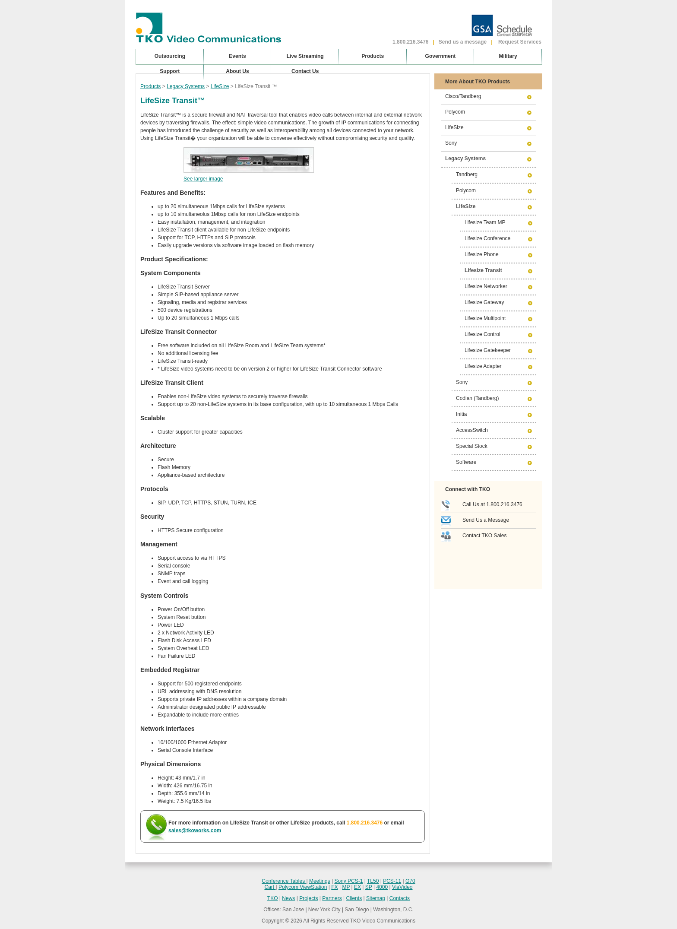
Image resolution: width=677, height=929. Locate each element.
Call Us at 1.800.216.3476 (492, 504)
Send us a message (463, 42)
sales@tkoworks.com (194, 831)
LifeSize (220, 86)
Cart (269, 887)
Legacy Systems (186, 86)
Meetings (319, 881)
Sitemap (375, 898)
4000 (382, 887)
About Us (237, 71)
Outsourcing (170, 56)
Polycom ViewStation (302, 887)
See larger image (203, 179)
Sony (451, 143)
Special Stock (471, 446)
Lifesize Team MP (485, 222)
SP (368, 887)
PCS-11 (392, 881)
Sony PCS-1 (348, 881)
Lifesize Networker (486, 286)
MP (346, 887)
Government (440, 56)
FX (334, 887)
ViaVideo (402, 887)
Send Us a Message (485, 520)
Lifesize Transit (483, 270)
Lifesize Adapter (483, 366)
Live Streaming (305, 56)
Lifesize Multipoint (485, 318)
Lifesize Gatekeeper (488, 350)
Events (237, 56)
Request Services (519, 42)
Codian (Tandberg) (477, 398)
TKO (272, 898)
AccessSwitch (472, 430)
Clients (354, 898)
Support (170, 71)
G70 (410, 881)
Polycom (455, 112)
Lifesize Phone (482, 254)
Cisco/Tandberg (463, 96)
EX (357, 887)
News (288, 898)
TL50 (373, 881)
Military (508, 56)
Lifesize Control (482, 334)
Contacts (399, 898)
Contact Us (305, 71)
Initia (461, 414)
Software (466, 462)
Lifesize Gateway (484, 302)
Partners (332, 898)
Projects (308, 898)
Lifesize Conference (487, 238)
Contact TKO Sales (484, 536)
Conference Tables (284, 881)
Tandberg (467, 174)
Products (150, 86)
